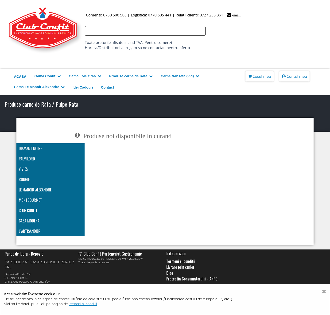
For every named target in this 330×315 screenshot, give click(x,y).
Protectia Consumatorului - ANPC (191, 279)
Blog (169, 273)
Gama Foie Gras (85, 76)
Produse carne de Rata (131, 76)
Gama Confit (47, 76)
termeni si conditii (83, 304)
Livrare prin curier (180, 267)
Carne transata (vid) (180, 76)
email (234, 15)
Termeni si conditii (180, 261)
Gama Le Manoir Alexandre (39, 87)
